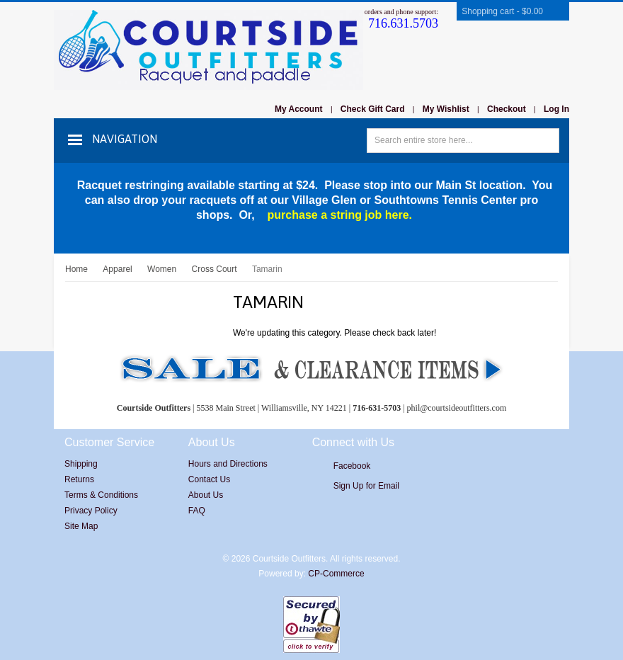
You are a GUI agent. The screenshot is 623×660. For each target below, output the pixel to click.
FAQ (196, 511)
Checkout (506, 109)
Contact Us (209, 479)
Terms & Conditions (101, 495)
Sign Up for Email (366, 486)
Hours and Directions (228, 464)
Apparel (117, 269)
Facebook (352, 466)
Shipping (81, 464)
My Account (299, 109)
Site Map (81, 526)
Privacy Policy (91, 511)
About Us (205, 495)
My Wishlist (446, 109)
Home (76, 269)
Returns (79, 479)
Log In (556, 109)
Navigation (124, 138)
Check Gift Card (373, 109)
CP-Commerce (336, 574)
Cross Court (214, 269)
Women (161, 269)
